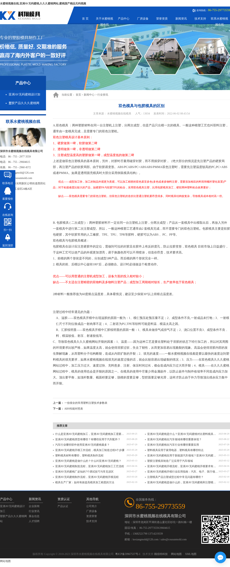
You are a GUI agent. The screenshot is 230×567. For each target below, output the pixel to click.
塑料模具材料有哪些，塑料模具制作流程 (79, 455)
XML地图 (190, 554)
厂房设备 (143, 18)
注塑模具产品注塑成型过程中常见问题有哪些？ (175, 477)
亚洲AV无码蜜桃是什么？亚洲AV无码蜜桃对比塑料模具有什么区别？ (183, 434)
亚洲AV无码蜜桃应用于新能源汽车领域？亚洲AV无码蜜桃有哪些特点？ (183, 455)
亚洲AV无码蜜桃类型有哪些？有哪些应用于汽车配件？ (87, 439)
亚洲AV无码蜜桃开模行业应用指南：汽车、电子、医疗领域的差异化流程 (183, 471)
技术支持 (200, 18)
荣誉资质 (162, 18)
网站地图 (176, 554)
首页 (78, 94)
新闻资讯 (181, 18)
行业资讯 (102, 94)
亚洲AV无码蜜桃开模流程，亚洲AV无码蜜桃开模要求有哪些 (183, 466)
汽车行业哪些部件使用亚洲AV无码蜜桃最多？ (82, 444)
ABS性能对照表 (73, 408)
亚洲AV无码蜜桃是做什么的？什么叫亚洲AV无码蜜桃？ (88, 460)
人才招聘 (34, 521)
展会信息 (34, 516)
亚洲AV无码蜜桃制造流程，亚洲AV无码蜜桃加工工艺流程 (89, 466)
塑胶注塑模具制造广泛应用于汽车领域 (170, 460)
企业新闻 (34, 506)
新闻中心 (89, 94)
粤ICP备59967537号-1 (127, 554)
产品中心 (123, 18)
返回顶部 (7, 245)
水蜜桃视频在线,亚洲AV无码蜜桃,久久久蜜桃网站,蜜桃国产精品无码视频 (43, 3)
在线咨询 (7, 215)
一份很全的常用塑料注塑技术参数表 (85, 402)
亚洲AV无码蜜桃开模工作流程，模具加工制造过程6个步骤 (89, 450)
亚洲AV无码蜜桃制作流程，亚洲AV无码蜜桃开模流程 (87, 477)
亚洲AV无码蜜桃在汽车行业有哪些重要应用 (173, 444)
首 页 (85, 18)
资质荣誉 (91, 516)
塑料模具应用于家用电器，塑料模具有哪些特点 (175, 450)
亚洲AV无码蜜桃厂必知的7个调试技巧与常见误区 (84, 471)
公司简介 (91, 506)
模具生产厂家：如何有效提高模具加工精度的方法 (84, 482)
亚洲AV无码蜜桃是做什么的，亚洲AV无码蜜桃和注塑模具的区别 (183, 482)
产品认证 (63, 506)
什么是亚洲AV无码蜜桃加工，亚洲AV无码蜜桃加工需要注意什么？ (91, 434)
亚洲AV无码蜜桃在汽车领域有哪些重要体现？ (174, 439)
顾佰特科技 (161, 554)
